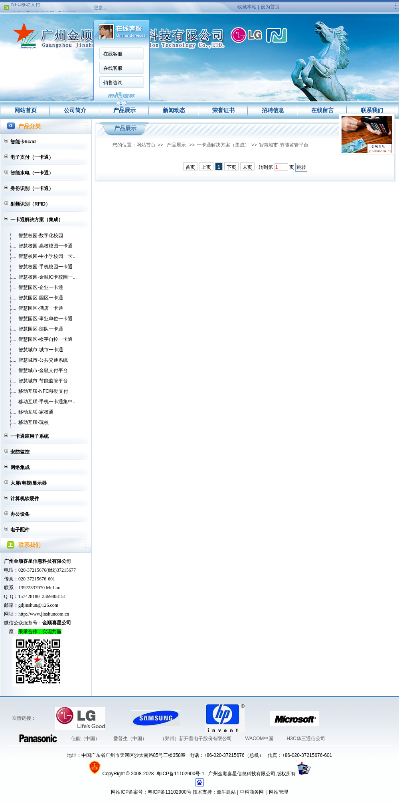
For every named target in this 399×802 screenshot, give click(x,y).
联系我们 (372, 110)
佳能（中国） (86, 738)
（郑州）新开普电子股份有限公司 (196, 738)
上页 (206, 167)
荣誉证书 (223, 110)
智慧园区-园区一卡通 (40, 298)
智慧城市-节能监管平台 (43, 381)
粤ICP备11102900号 (169, 792)
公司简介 (75, 110)
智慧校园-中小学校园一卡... (47, 256)
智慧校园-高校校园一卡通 (45, 246)
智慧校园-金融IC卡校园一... (47, 277)
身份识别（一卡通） (31, 188)
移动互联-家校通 (35, 412)
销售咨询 (112, 82)
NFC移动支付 (25, 5)
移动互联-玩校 (33, 422)
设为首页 (270, 7)
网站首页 (25, 110)
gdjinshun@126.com (38, 605)
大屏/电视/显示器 (28, 483)
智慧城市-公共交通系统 (43, 360)
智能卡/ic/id (23, 142)
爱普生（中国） (130, 738)
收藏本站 (247, 7)
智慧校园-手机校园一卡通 (45, 266)
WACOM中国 (260, 738)
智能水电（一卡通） (31, 173)
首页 (190, 167)
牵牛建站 (226, 792)
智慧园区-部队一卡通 (40, 329)
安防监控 (20, 452)
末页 (247, 167)
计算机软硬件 (24, 498)
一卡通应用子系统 (29, 436)
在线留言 (322, 110)
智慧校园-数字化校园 (40, 235)
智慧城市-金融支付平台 (43, 370)
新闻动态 (174, 110)
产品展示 (124, 110)
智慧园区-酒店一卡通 (40, 308)
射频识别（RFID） (30, 204)
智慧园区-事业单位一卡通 (45, 318)
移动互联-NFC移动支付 (43, 391)
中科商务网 (252, 792)
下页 (231, 167)
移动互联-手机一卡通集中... (47, 401)
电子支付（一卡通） (31, 157)
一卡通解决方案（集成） (36, 219)
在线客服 (112, 54)
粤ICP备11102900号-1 (180, 773)
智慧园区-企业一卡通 (40, 287)
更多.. (100, 7)
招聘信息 (273, 110)
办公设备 (20, 514)
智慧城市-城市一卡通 (40, 349)
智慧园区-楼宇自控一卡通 (45, 339)
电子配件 (20, 530)
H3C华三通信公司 (306, 738)
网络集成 (20, 467)
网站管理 (278, 792)
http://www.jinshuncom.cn (43, 614)
